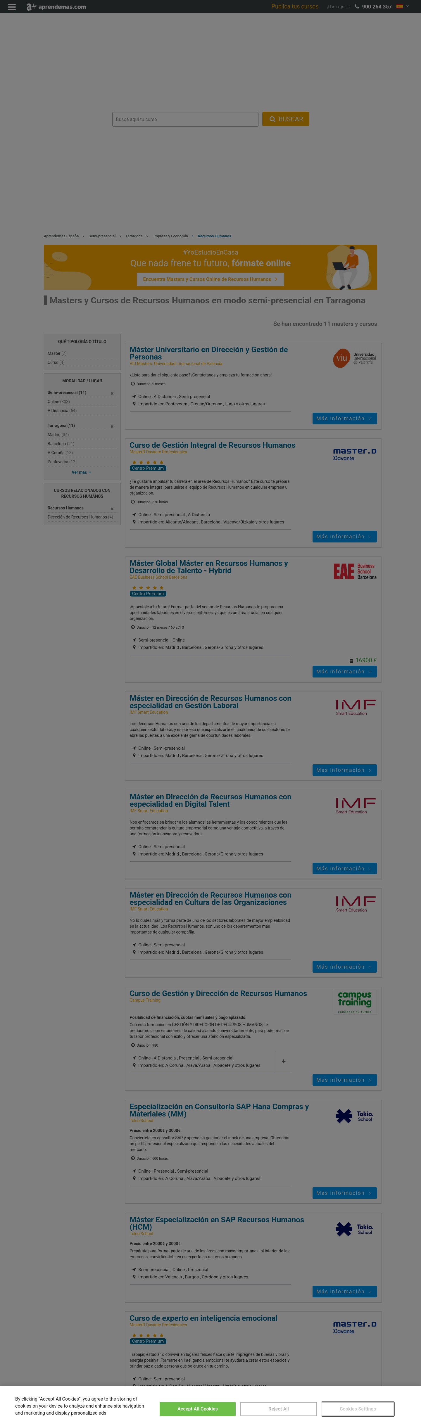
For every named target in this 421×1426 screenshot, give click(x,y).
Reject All (278, 1409)
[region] (210, 1406)
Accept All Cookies (197, 1409)
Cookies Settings (358, 1409)
